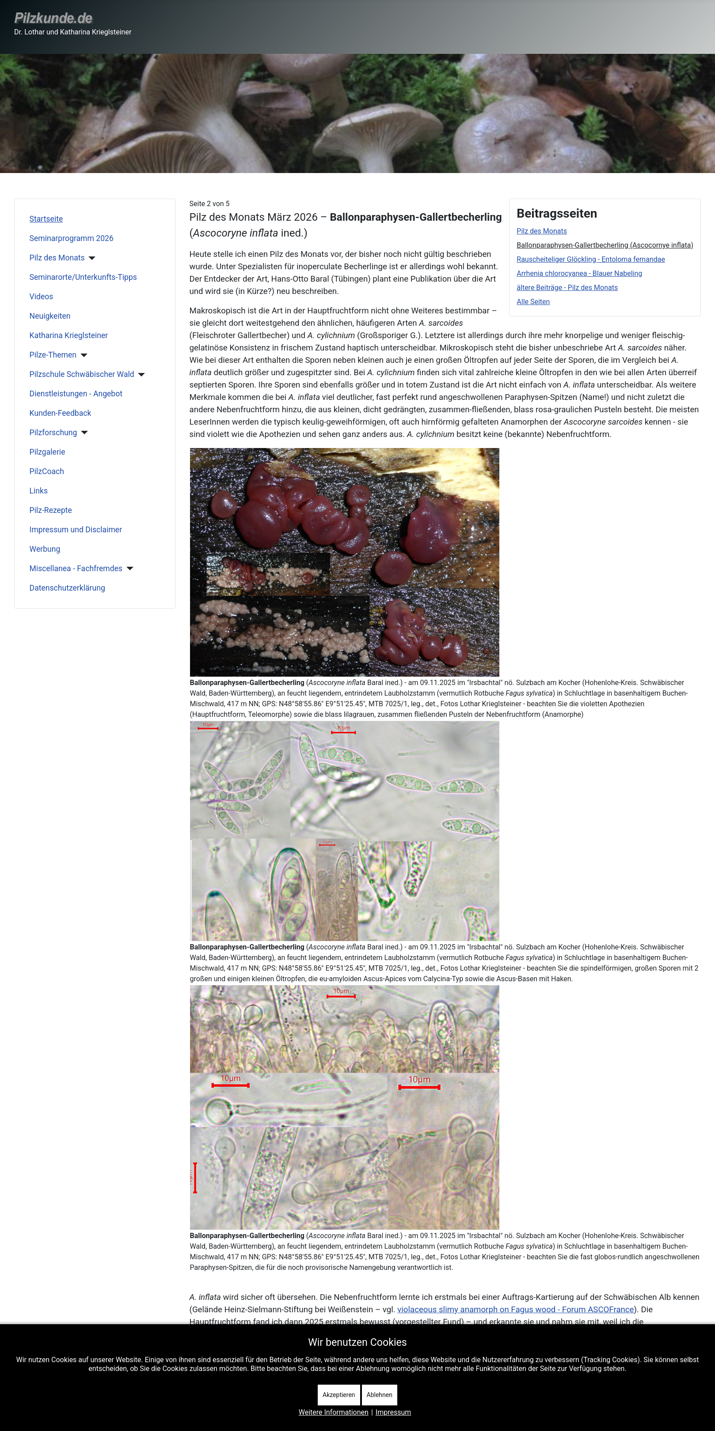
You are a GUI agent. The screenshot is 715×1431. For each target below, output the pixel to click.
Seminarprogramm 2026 (72, 238)
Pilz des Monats (57, 257)
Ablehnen (379, 1394)
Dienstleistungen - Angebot (76, 393)
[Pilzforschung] (82, 432)
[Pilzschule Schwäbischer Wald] (139, 375)
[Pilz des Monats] (90, 258)
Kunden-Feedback (60, 413)
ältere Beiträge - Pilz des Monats (567, 287)
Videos (41, 296)
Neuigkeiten (50, 316)
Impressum (393, 1412)
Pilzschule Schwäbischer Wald (82, 374)
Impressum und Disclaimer (76, 529)
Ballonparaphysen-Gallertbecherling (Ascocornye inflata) (605, 245)
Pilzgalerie (47, 452)
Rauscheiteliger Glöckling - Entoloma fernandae (591, 259)
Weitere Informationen (334, 1412)
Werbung (45, 549)
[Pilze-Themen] (81, 355)
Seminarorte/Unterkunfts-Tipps (83, 277)
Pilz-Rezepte (51, 510)
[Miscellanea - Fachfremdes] (127, 568)
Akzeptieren (339, 1394)
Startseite (46, 219)
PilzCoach (47, 471)
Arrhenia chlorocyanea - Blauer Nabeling (579, 273)
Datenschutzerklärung (67, 588)
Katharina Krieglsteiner (69, 335)
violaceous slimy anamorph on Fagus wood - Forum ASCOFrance (515, 1309)
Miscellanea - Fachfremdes (76, 568)
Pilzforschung (53, 432)
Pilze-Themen (53, 354)
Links (39, 490)
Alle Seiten (533, 301)
